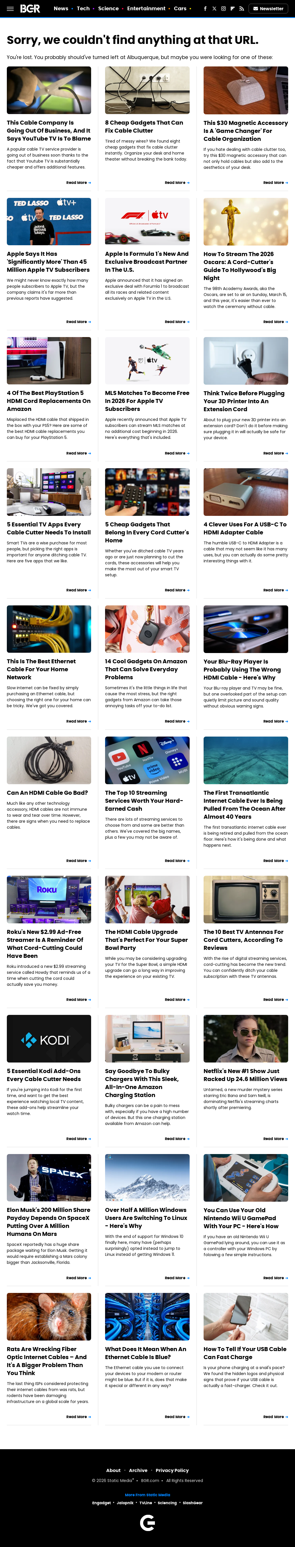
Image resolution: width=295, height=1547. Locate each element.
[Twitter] (214, 8)
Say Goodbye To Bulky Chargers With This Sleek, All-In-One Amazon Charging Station (142, 1083)
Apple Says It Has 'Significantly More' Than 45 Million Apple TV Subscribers (48, 261)
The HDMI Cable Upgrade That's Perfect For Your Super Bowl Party (146, 940)
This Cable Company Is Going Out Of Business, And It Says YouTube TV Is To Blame (49, 130)
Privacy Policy (172, 1470)
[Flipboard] (232, 8)
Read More (76, 182)
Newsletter (268, 8)
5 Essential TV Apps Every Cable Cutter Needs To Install (49, 528)
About (113, 1470)
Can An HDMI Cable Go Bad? (47, 792)
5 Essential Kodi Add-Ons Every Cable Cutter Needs (44, 1075)
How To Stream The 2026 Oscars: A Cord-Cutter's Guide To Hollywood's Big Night (240, 266)
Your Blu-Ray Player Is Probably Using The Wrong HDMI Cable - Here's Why (242, 669)
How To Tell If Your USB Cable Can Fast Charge (245, 1353)
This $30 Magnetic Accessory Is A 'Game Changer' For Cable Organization (246, 131)
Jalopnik (125, 1503)
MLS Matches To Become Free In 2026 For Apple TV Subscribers (147, 401)
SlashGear (193, 1503)
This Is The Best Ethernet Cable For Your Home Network (41, 669)
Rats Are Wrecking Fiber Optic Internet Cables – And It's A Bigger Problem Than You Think (47, 1361)
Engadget (101, 1503)
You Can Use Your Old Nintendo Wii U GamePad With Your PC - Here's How (241, 1218)
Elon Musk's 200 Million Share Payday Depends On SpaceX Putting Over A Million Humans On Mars (48, 1222)
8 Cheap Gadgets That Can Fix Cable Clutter (144, 126)
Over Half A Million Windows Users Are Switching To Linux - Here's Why (146, 1218)
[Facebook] (205, 8)
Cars (180, 8)
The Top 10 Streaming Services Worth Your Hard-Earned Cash (144, 800)
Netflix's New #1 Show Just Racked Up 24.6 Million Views (245, 1075)
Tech (83, 8)
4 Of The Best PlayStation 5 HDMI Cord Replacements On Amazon (49, 401)
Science (108, 8)
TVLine (146, 1503)
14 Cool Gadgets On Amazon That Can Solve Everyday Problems (146, 669)
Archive (138, 1470)
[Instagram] (223, 8)
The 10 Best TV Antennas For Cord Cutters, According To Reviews (244, 940)
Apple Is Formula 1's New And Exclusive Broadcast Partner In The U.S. (147, 261)
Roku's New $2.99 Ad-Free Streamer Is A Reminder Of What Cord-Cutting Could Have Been (45, 944)
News (61, 8)
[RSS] (241, 8)
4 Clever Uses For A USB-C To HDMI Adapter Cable (245, 528)
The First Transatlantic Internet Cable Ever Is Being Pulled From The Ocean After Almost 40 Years (245, 804)
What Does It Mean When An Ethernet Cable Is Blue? (145, 1353)
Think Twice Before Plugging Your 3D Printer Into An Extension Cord (244, 401)
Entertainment (146, 8)
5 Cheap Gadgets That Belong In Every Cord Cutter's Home (147, 532)
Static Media (119, 1481)
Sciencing (167, 1503)
